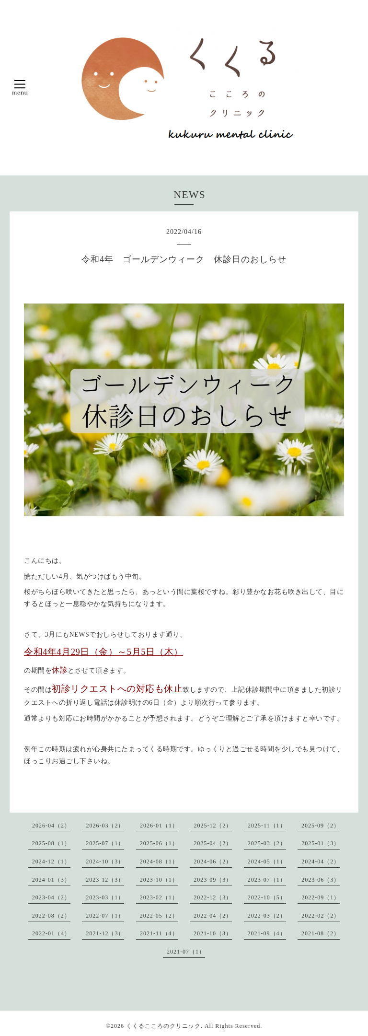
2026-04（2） (51, 825)
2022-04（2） (213, 915)
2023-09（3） (213, 879)
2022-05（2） (159, 915)
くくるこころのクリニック (163, 1026)
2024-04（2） (320, 861)
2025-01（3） (320, 843)
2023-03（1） (105, 897)
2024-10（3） (105, 861)
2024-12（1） (51, 861)
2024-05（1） (267, 861)
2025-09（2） (320, 825)
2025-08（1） (51, 843)
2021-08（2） (320, 933)
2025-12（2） (213, 825)
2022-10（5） (267, 897)
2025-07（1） (105, 843)
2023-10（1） (159, 879)
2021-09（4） (267, 933)
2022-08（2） (51, 915)
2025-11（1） (267, 825)
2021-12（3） (105, 933)
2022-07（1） (105, 915)
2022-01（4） (51, 933)
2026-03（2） (105, 825)
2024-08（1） (159, 861)
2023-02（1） (159, 897)
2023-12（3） (105, 879)
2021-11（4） (159, 933)
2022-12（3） (213, 897)
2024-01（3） (51, 879)
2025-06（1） (159, 843)
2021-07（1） (186, 951)
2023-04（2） (51, 897)
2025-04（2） (213, 843)
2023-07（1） (267, 879)
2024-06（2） (213, 861)
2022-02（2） (320, 915)
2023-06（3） (320, 879)
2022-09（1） (320, 897)
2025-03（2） (267, 843)
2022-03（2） (267, 915)
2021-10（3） (213, 933)
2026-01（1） (159, 825)
